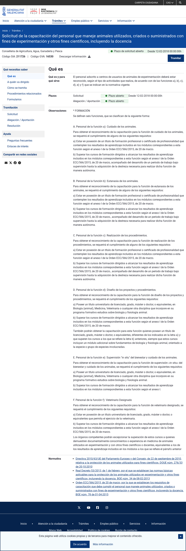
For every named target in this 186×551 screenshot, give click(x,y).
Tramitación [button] (10, 107)
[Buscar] (180, 2)
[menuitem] (23, 523)
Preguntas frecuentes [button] (19, 140)
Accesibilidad (75, 530)
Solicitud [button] (12, 114)
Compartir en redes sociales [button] (20, 154)
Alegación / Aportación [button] (20, 120)
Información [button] (126, 20)
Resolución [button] (13, 125)
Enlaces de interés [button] (17, 146)
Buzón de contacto (126, 530)
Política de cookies (99, 530)
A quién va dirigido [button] (18, 82)
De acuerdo (80, 544)
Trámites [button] (59, 20)
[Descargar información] (89, 56)
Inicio (6, 20)
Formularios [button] (14, 99)
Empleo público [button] (82, 20)
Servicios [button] (105, 20)
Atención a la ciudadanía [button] (30, 20)
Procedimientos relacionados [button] (24, 93)
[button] (180, 536)
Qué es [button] (11, 76)
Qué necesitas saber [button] (15, 69)
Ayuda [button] (7, 134)
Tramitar (176, 58)
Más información (103, 544)
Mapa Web (55, 530)
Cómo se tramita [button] (17, 87)
